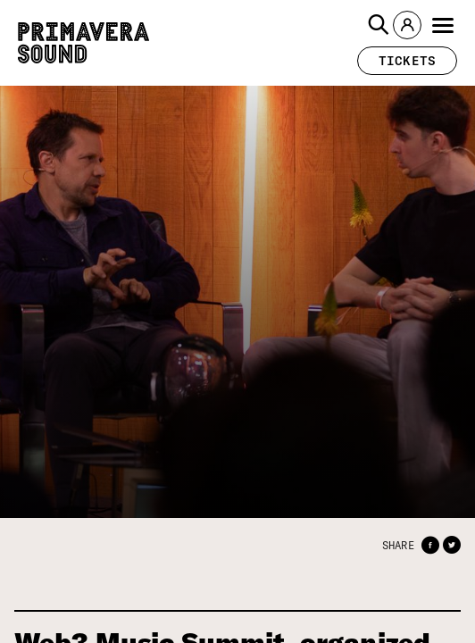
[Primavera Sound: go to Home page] (83, 43)
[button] (378, 25)
